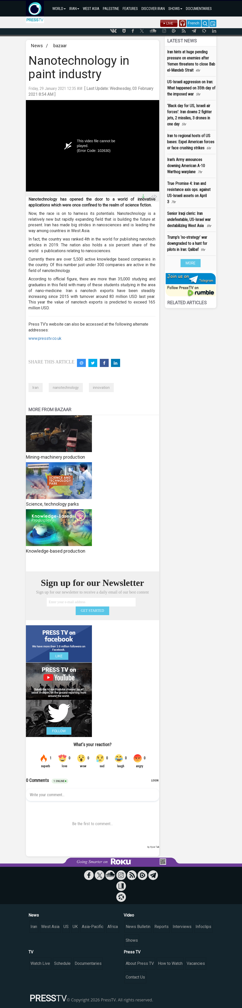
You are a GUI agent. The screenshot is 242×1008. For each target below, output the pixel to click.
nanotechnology (66, 388)
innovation (101, 388)
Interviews (182, 926)
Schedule (62, 963)
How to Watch (170, 963)
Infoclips (203, 926)
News (37, 45)
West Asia (50, 926)
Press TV (132, 952)
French (193, 23)
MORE (191, 263)
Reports (161, 926)
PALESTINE (111, 8)
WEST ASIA (91, 8)
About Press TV (140, 963)
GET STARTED (92, 611)
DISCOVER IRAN (153, 8)
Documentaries (88, 963)
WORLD (59, 8)
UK (75, 926)
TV (30, 952)
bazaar (60, 45)
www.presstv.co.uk (44, 338)
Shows (132, 940)
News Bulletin (138, 926)
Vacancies (196, 963)
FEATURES (130, 8)
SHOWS (175, 8)
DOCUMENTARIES (199, 8)
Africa (112, 926)
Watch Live (40, 963)
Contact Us (135, 977)
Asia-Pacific (92, 926)
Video (129, 915)
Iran (36, 388)
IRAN (74, 8)
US (66, 926)
